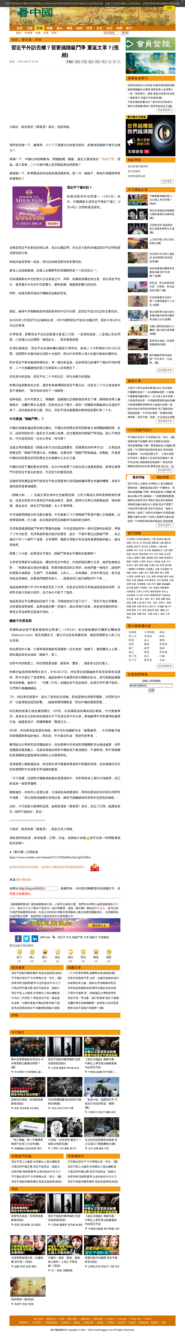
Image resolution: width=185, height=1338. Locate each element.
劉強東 (165, 580)
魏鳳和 (62, 1068)
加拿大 (135, 572)
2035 (53, 1108)
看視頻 (132, 1322)
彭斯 (156, 557)
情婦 (141, 565)
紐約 (79, 28)
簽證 (129, 602)
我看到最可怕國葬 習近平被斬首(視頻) (149, 441)
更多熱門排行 (165, 470)
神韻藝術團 (51, 1322)
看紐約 (100, 1322)
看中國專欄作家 (139, 626)
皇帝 (144, 610)
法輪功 (156, 587)
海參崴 (140, 580)
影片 (129, 28)
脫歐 (141, 572)
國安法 (168, 543)
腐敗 (146, 565)
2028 (65, 1108)
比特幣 (137, 576)
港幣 (154, 576)
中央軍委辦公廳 (32, 1072)
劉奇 (134, 610)
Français (122, 1319)
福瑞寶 (121, 1322)
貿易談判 (168, 557)
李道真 (148, 636)
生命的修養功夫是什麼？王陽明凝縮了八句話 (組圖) (161, 301)
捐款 (62, 1319)
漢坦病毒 (24, 1108)
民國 (129, 606)
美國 (49, 28)
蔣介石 (153, 606)
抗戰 (139, 606)
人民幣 (130, 576)
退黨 (170, 550)
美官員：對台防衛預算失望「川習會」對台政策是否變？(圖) (161, 286)
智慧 (129, 614)
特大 (104, 61)
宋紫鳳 (133, 632)
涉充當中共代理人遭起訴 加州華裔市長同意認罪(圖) (161, 257)
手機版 (69, 61)
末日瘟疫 (34, 1108)
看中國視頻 (23, 879)
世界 (89, 28)
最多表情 (163, 477)
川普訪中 (92, 1112)
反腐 (151, 565)
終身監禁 (79, 1068)
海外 (155, 602)
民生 (149, 602)
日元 (148, 576)
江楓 (162, 656)
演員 (22, 1266)
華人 (142, 599)
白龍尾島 (131, 595)
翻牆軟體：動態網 (148, 1322)
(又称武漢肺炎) (143, 539)
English (110, 1319)
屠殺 (66, 1148)
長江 (136, 550)
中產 (134, 580)
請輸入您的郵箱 (151, 680)
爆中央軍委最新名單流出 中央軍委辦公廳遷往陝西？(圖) (27, 1063)
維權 (136, 587)
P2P (154, 584)
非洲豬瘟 (141, 584)
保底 (28, 1266)
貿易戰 (130, 546)
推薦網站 (23, 1322)
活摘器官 (131, 591)
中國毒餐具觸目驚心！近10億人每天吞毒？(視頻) (161, 200)
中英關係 (103, 937)
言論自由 (166, 595)
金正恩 (167, 554)
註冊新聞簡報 (138, 674)
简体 (77, 61)
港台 (59, 28)
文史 (99, 28)
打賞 (84, 61)
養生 (129, 617)
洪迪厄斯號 (30, 1148)
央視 (137, 599)
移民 (147, 599)
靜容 (146, 652)
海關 (163, 599)
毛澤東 (70, 514)
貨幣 (167, 572)
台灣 (146, 580)
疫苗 (129, 554)
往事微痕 (140, 569)
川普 (106, 1148)
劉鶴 (129, 561)
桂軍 (134, 606)
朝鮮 (129, 572)
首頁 (20, 28)
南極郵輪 (19, 1148)
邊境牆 (149, 557)
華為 (161, 554)
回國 (134, 602)
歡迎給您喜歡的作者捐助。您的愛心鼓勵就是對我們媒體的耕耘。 (48, 867)
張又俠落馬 (134, 171)
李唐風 (163, 644)
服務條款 (85, 1319)
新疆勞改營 (155, 595)
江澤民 (54, 1148)
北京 (90, 1148)
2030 (59, 1108)
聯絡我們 (51, 1319)
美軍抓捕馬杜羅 (136, 176)
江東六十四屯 (142, 591)
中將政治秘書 (95, 1072)
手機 (139, 614)
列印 (97, 61)
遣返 (168, 599)
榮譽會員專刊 (138, 78)
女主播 (130, 599)
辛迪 (162, 660)
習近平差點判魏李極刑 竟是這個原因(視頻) (36, 973)
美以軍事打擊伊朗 (138, 166)
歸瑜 (162, 636)
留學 (158, 599)
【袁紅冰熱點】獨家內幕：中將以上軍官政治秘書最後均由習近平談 (101, 1063)
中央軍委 (19, 1072)
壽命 (162, 614)
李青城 (163, 652)
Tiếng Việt (135, 1319)
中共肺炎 (131, 539)
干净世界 (36, 1322)
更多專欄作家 (165, 666)
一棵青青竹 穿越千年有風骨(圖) (145, 97)
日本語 (147, 1319)
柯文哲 (135, 554)
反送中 (130, 565)
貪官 (136, 565)
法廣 (157, 569)
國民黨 (155, 543)
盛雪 (146, 648)
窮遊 (59, 1270)
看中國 (168, 565)
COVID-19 (137, 543)
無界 (163, 1322)
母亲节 (18, 1304)
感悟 (134, 614)
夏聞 (162, 640)
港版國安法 (157, 550)
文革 (24, 539)
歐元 (143, 576)
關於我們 (72, 1319)
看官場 (27, 39)
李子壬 (133, 660)
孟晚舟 (137, 557)
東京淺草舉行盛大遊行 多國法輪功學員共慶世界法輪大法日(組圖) (161, 315)
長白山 (165, 591)
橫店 (34, 1266)
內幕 (38, 32)
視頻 (14, 1189)
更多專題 (167, 181)
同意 (169, 7)
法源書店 (65, 1322)
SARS (146, 595)
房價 (129, 584)
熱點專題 (134, 160)
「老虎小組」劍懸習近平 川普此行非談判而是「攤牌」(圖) (101, 1103)
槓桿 (157, 572)
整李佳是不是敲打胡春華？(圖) (86, 1008)
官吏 (46, 32)
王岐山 (130, 557)
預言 (117, 1266)
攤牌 (108, 1112)
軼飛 (131, 640)
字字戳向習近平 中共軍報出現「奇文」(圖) (36, 978)
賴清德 (160, 539)
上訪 (150, 587)
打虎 (157, 565)
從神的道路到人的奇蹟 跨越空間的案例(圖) (151, 85)
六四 (61, 1148)
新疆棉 (130, 550)
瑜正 (146, 656)
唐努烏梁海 (155, 591)
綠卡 (144, 602)
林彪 (129, 610)
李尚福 (70, 1068)
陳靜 (146, 644)
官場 (40, 28)
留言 (91, 61)
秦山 (131, 652)
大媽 (171, 580)
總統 (101, 1148)
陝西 (43, 1072)
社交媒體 (164, 569)
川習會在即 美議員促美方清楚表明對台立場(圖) (161, 229)
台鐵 (161, 543)
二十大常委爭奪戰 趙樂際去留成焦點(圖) (91, 973)
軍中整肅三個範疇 (112, 1072)
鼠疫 (16, 1108)
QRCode (45, 937)
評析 (54, 32)
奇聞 (119, 28)
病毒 (129, 543)
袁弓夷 (147, 550)
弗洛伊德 (143, 554)
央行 (146, 572)
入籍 (139, 602)
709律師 (143, 587)
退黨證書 (88, 1322)
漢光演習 (147, 543)
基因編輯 (166, 584)
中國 (71, 1108)
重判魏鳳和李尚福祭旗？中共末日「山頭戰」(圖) (160, 359)
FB (171, 569)
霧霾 (159, 584)
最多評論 (138, 477)
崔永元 (149, 561)
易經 (157, 610)
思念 (25, 1304)
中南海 (28, 32)
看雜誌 (76, 1322)
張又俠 (144, 546)
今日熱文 (18, 1032)
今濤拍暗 (149, 632)
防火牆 (130, 587)
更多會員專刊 (165, 110)
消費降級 (68, 1270)
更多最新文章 (165, 421)
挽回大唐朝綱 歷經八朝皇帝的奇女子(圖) (150, 106)
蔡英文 (152, 580)
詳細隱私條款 (20, 7)
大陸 (30, 28)
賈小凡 (133, 636)
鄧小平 (73, 1148)
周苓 (131, 644)
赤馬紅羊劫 (94, 1266)
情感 (30, 1304)
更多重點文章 (165, 370)
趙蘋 (162, 648)
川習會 (54, 1068)
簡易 (162, 632)
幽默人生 (164, 610)
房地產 (160, 576)
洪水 (141, 550)
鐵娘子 (93, 937)
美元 (162, 572)
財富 (129, 580)
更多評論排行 (165, 525)
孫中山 (145, 606)
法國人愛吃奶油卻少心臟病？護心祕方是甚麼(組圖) (161, 330)
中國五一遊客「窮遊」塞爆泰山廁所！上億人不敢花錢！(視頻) (64, 1261)
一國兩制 (131, 569)
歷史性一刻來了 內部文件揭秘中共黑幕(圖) (151, 512)
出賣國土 (153, 546)
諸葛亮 (150, 610)
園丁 (131, 648)
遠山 (146, 640)
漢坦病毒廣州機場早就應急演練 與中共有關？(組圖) (161, 272)
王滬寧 (135, 561)
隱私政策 (98, 1319)
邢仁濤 (133, 656)
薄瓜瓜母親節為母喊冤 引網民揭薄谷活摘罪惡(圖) (161, 214)
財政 (171, 576)
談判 (113, 1112)
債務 (151, 572)
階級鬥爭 (108, 159)
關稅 (143, 557)
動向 (19, 32)
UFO (151, 554)
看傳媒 (110, 1322)
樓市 (166, 576)
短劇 (16, 1266)
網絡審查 (164, 587)
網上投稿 (38, 1319)
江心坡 (139, 595)
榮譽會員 (28, 908)
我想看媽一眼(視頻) (22, 1299)
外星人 (156, 614)
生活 (109, 28)
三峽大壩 (162, 546)
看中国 (37, 15)
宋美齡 (160, 606)
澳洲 (169, 602)
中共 (78, 270)
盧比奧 (167, 539)
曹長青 (148, 660)
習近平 (50, 145)
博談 (69, 28)
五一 (53, 1270)
